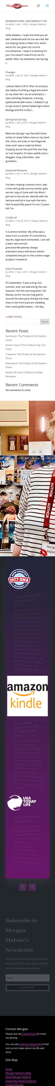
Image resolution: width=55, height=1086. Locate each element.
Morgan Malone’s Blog (18, 1073)
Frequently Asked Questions (21, 1081)
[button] (47, 7)
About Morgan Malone (18, 1077)
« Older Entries (14, 316)
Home (9, 1069)
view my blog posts (30, 1044)
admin (11, 24)
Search (45, 321)
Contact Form (29, 1033)
